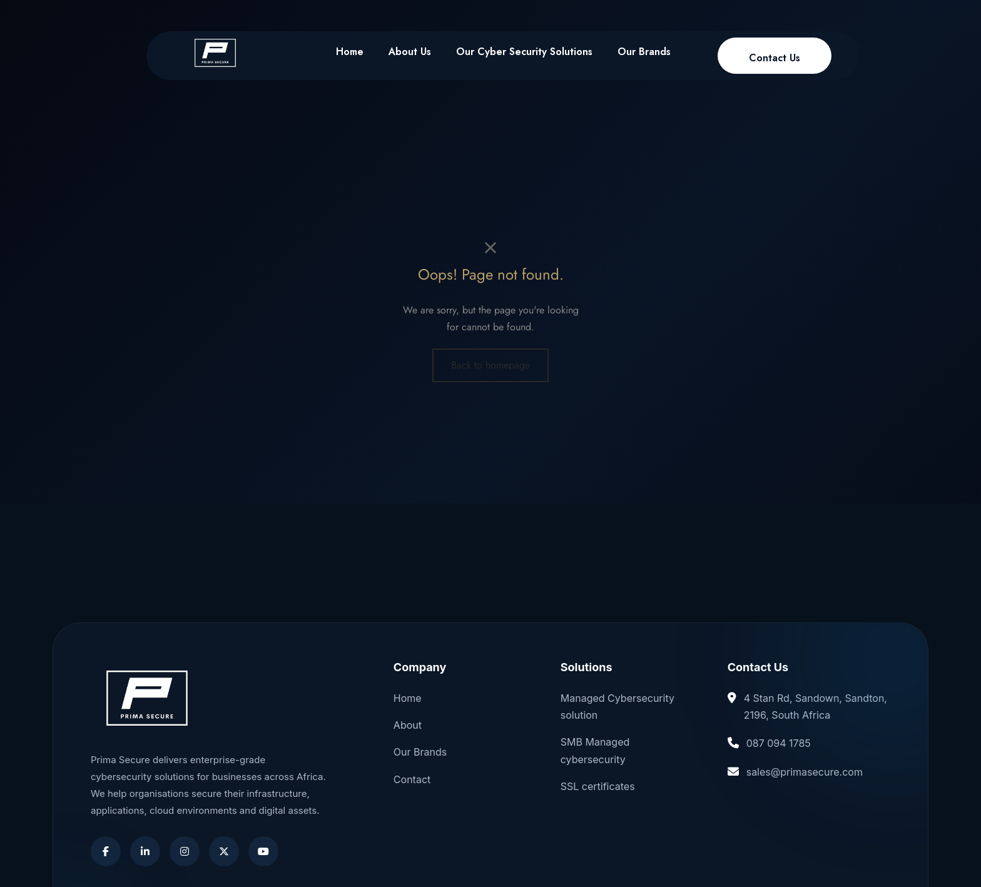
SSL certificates (598, 786)
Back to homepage (490, 365)
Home (349, 51)
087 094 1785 (778, 743)
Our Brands (644, 51)
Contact (412, 779)
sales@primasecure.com (804, 772)
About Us (410, 51)
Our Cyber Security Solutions (524, 51)
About (408, 725)
